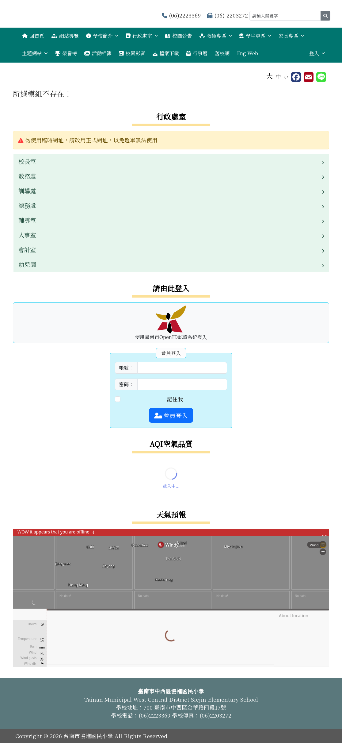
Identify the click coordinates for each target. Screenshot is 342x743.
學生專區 (255, 35)
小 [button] (286, 76)
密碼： (126, 384)
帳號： (126, 367)
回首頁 (33, 35)
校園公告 (178, 35)
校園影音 (132, 53)
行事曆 (196, 53)
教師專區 (215, 35)
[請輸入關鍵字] (285, 16)
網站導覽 (64, 35)
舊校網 (222, 53)
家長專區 (291, 35)
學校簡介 (102, 35)
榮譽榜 (66, 53)
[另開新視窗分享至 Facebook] (296, 77)
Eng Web (247, 53)
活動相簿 (97, 53)
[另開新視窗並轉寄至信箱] (309, 77)
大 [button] (269, 75)
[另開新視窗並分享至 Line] (321, 77)
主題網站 (35, 53)
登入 (317, 53)
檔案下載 (166, 53)
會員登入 (171, 415)
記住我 (175, 399)
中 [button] (278, 76)
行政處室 (142, 35)
